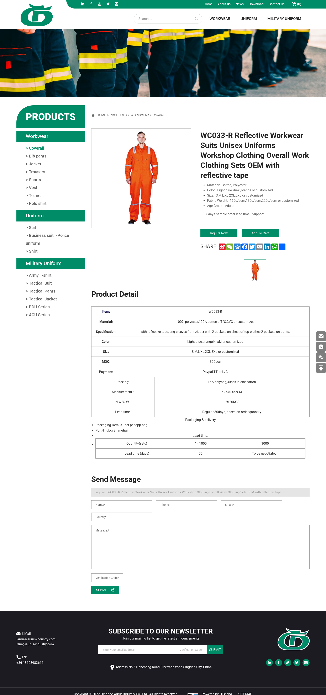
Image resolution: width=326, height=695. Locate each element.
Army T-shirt (40, 275)
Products (118, 115)
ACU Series (39, 314)
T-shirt (35, 195)
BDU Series (39, 306)
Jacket (35, 163)
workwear (220, 18)
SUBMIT (215, 644)
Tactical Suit (40, 283)
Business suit (41, 235)
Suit (32, 227)
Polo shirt (38, 203)
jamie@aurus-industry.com (36, 633)
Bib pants (37, 156)
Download (256, 4)
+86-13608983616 (29, 657)
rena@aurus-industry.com (35, 638)
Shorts (35, 179)
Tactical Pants (42, 291)
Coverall (36, 148)
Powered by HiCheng (217, 688)
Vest (33, 187)
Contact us (276, 4)
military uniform (284, 18)
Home (208, 4)
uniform (249, 18)
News (240, 4)
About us (224, 4)
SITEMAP (245, 688)
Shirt (33, 251)
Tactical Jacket (43, 298)
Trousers (37, 171)
